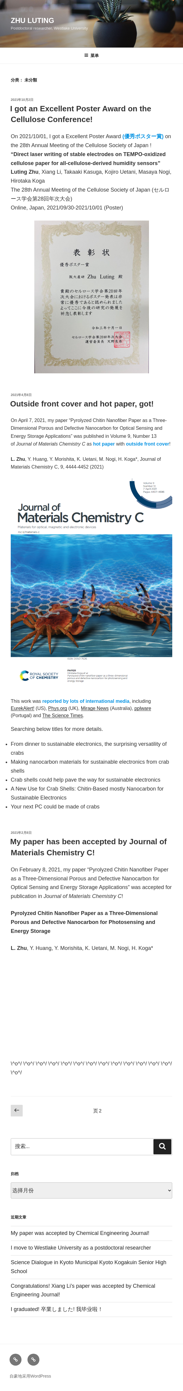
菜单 (91, 55)
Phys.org (57, 708)
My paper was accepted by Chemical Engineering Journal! (80, 1233)
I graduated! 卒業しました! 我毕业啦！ (57, 1309)
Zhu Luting (32, 20)
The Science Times (62, 715)
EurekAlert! (22, 708)
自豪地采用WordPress (30, 1376)
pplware (142, 708)
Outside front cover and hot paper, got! (82, 403)
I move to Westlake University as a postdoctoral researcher (81, 1248)
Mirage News (95, 708)
